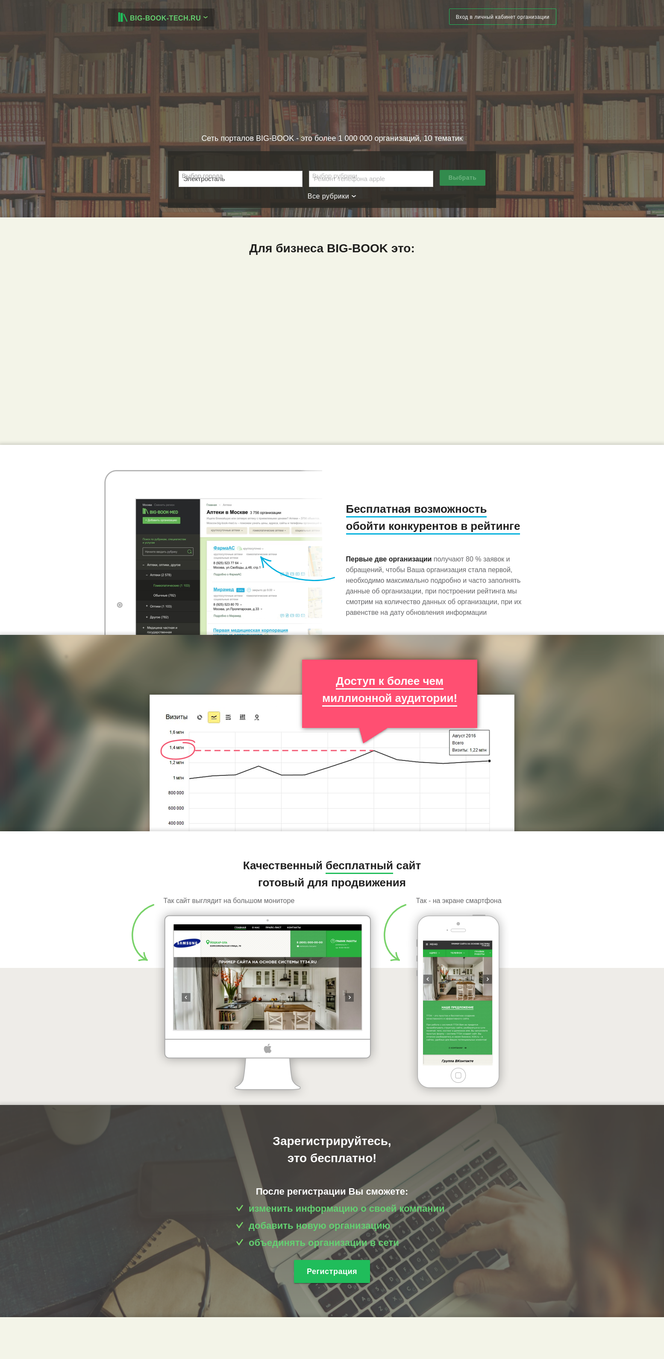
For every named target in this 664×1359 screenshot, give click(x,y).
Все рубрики (332, 196)
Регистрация (332, 1271)
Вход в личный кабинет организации (502, 17)
